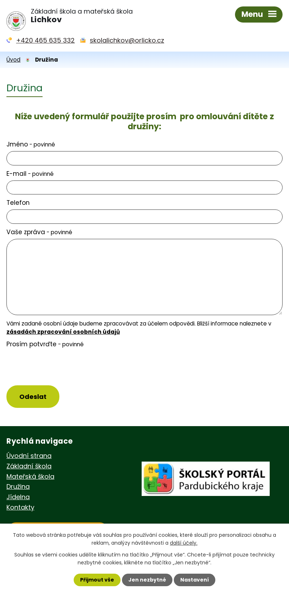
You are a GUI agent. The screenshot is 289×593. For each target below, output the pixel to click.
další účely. (183, 542)
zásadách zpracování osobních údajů (63, 332)
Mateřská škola (30, 476)
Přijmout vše (97, 579)
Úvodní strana (29, 455)
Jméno (30, 144)
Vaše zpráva (39, 232)
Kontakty (20, 507)
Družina (18, 486)
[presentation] (57, 367)
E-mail (30, 173)
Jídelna (18, 496)
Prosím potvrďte (45, 344)
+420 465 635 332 (45, 40)
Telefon (18, 202)
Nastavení (194, 579)
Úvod (13, 59)
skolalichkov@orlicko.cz (127, 40)
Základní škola (29, 466)
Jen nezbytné (147, 579)
